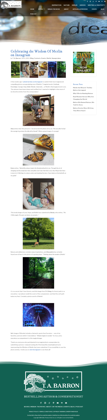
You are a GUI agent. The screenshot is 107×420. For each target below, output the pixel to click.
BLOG (73, 407)
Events (43, 58)
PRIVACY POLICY (33, 411)
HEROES (82, 5)
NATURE (67, 5)
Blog (31, 58)
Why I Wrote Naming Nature (83, 93)
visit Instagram (35, 350)
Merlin (49, 58)
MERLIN (74, 5)
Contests (37, 58)
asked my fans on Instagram (32, 82)
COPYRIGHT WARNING (59, 411)
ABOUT (48, 407)
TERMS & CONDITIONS (45, 411)
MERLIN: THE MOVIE (38, 407)
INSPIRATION (56, 5)
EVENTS (66, 407)
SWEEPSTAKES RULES (72, 411)
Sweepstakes (56, 58)
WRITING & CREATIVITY (96, 5)
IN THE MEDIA (58, 407)
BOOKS (26, 407)
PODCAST (79, 407)
